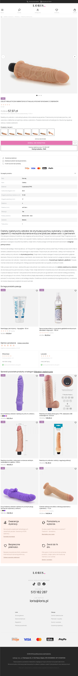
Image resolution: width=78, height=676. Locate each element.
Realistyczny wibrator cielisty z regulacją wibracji (55, 460)
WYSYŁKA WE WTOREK (40, 139)
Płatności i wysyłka (56, 619)
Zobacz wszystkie (23, 343)
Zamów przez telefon (34, 1)
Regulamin (18, 622)
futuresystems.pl (53, 668)
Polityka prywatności (21, 625)
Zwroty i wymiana (56, 622)
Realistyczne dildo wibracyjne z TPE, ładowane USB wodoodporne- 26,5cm (55, 414)
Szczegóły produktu (6, 173)
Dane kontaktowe (20, 619)
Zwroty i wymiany (47, 559)
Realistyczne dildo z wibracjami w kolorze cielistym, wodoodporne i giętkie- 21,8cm (17, 461)
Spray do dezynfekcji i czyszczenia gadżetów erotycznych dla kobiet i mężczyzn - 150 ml (57, 329)
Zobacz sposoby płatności (12, 557)
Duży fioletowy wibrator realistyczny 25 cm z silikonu (17, 414)
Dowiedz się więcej (9, 536)
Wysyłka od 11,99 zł (46, 1)
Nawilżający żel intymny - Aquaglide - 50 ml (14, 328)
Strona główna (19, 615)
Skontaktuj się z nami (48, 534)
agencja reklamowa (40, 668)
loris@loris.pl (39, 601)
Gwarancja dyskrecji (57, 625)
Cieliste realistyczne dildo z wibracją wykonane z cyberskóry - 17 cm (54, 507)
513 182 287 (39, 592)
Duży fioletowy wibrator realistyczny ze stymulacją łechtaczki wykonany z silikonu (17, 507)
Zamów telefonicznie (57, 615)
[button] (2, 11)
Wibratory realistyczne (43, 371)
